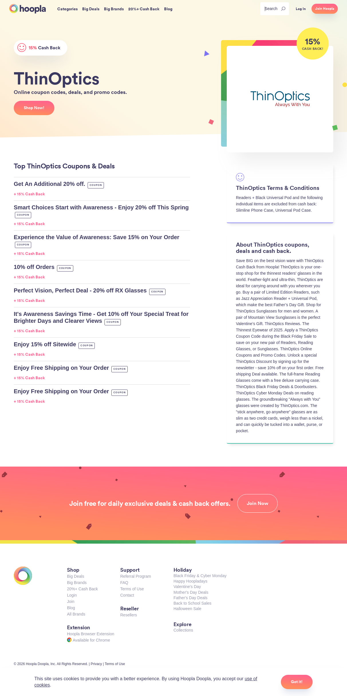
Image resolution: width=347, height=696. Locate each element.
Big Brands (76, 582)
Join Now (257, 503)
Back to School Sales (192, 603)
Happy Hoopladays (190, 581)
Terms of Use (132, 589)
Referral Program (135, 576)
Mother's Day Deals (191, 592)
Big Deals (75, 576)
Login (72, 595)
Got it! (297, 682)
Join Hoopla (324, 8)
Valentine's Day (187, 586)
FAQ (124, 582)
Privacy (96, 664)
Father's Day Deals (191, 597)
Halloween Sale (187, 608)
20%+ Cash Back (82, 589)
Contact (127, 595)
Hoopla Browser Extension (90, 634)
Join (70, 601)
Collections (183, 630)
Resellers (128, 615)
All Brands (76, 614)
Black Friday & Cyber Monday (200, 575)
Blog (71, 607)
